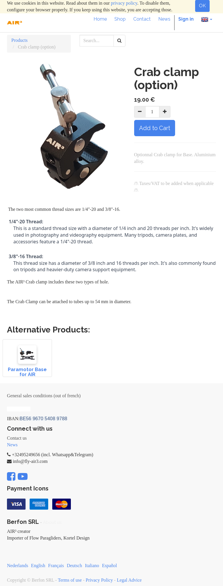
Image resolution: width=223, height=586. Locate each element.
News (12, 444)
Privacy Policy (99, 580)
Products (19, 40)
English (38, 565)
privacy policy (124, 3)
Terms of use (70, 580)
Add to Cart (154, 128)
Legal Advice (129, 580)
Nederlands (17, 565)
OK (202, 5)
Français (56, 565)
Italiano (92, 565)
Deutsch (74, 565)
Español (109, 565)
